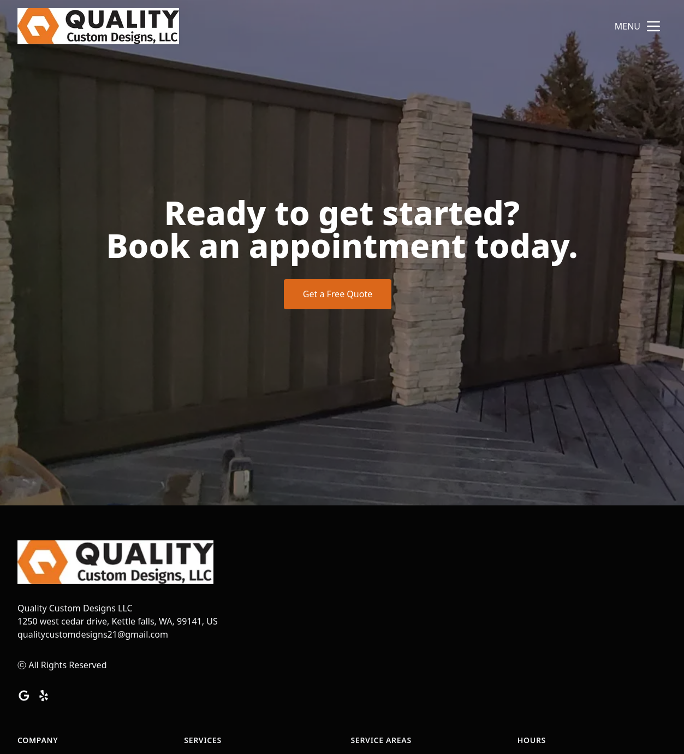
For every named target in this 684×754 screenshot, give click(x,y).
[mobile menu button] (653, 26)
